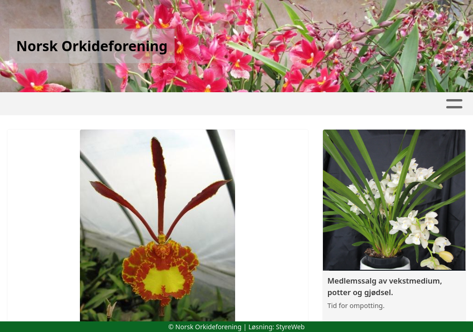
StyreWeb (290, 326)
